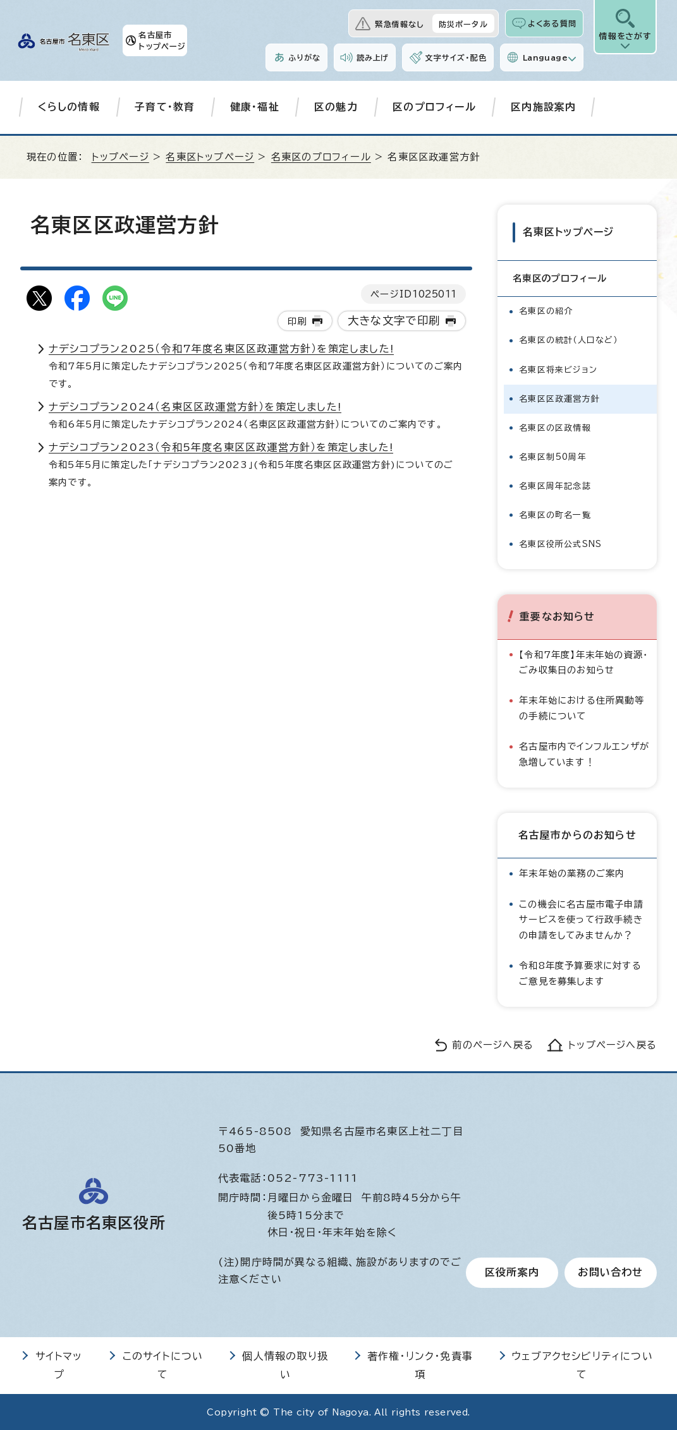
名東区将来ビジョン (558, 368)
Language (545, 57)
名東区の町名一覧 (555, 514)
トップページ (120, 157)
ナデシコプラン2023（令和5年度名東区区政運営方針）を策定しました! (221, 447)
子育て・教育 (165, 107)
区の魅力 (336, 107)
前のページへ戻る (493, 1044)
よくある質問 (552, 23)
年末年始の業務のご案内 (572, 872)
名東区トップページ (210, 157)
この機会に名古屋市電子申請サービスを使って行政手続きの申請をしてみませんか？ (581, 918)
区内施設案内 (543, 107)
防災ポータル (463, 24)
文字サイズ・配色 (456, 57)
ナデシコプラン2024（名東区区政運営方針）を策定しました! (195, 407)
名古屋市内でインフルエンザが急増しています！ (584, 753)
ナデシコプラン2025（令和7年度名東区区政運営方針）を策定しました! (221, 349)
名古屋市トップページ (162, 40)
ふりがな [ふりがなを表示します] (304, 57)
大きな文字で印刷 (394, 320)
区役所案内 (512, 1272)
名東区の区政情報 (555, 427)
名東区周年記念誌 (555, 485)
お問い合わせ (610, 1272)
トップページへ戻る (612, 1044)
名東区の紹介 (546, 310)
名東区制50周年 (553, 456)
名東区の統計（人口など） (568, 339)
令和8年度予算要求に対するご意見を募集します (580, 972)
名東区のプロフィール (321, 157)
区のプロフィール (434, 107)
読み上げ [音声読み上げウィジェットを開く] (373, 57)
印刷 (297, 321)
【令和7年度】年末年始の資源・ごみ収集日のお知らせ (583, 661)
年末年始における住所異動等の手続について (581, 707)
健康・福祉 (254, 107)
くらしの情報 (69, 107)
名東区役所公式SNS (560, 543)
